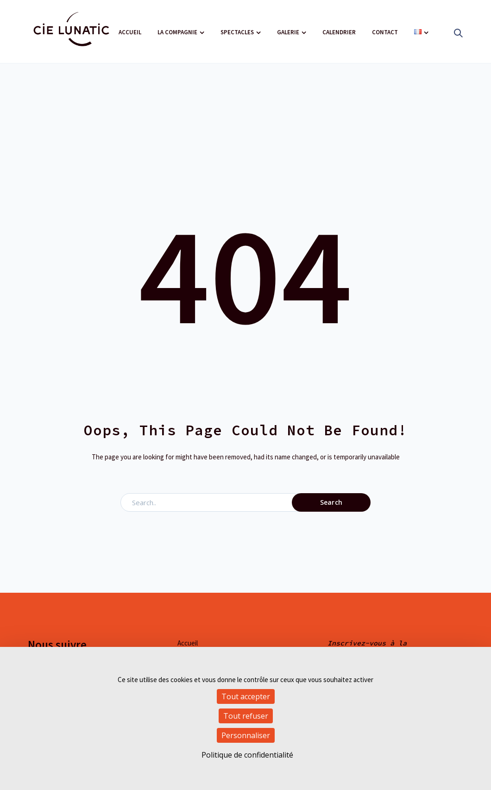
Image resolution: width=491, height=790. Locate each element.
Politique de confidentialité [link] (247, 755)
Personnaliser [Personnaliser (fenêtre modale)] (245, 735)
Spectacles (237, 32)
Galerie (288, 32)
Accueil (130, 32)
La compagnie (177, 32)
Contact (385, 32)
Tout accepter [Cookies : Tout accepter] (245, 696)
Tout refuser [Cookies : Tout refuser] (245, 716)
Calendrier (339, 32)
